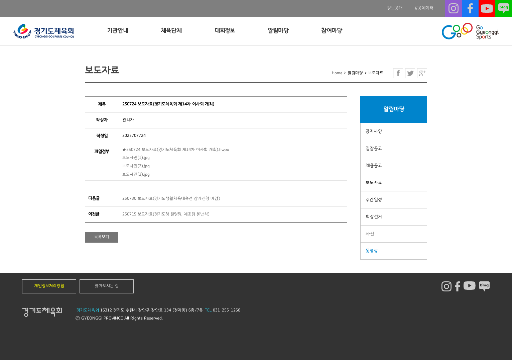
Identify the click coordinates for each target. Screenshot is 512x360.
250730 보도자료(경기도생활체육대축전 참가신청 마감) (171, 198)
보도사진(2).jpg (136, 166)
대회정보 (225, 31)
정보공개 (394, 8)
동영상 (372, 251)
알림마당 (278, 31)
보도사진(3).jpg (136, 174)
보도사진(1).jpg (136, 158)
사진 (370, 234)
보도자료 (374, 182)
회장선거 (374, 216)
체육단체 (171, 31)
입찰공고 (374, 148)
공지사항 (374, 131)
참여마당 (331, 31)
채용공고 (374, 165)
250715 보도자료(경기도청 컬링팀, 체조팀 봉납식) (166, 214)
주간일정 (374, 199)
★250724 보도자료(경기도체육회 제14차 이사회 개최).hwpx (175, 150)
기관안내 (117, 31)
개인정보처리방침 (49, 286)
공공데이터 (423, 8)
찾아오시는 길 (107, 286)
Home (337, 73)
